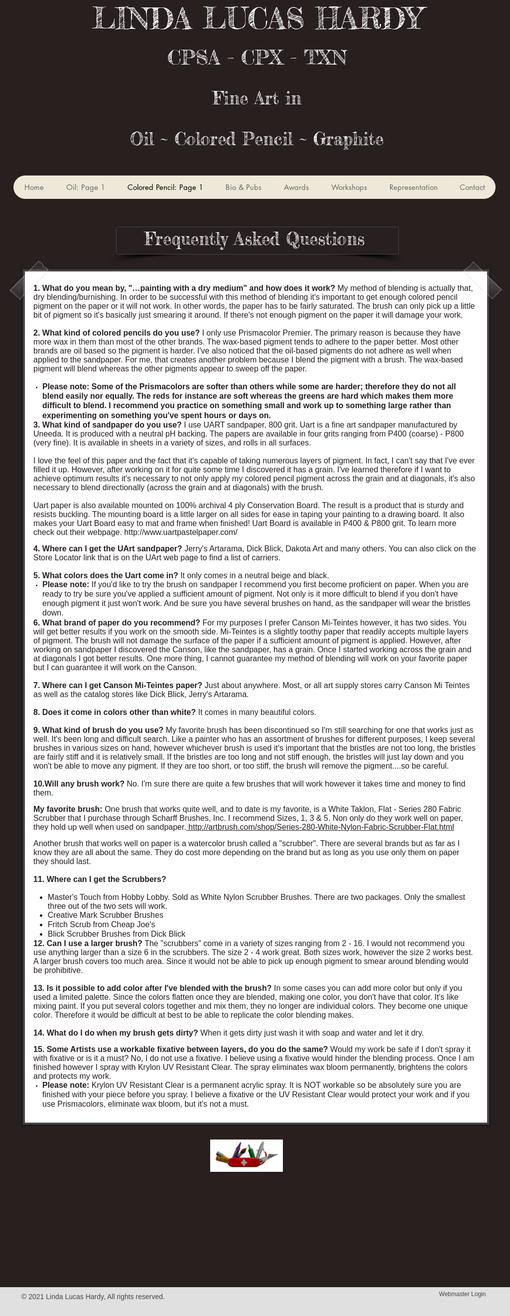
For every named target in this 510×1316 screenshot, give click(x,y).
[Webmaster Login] (462, 1294)
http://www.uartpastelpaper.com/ (181, 532)
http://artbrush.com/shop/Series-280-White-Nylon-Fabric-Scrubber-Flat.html (320, 827)
